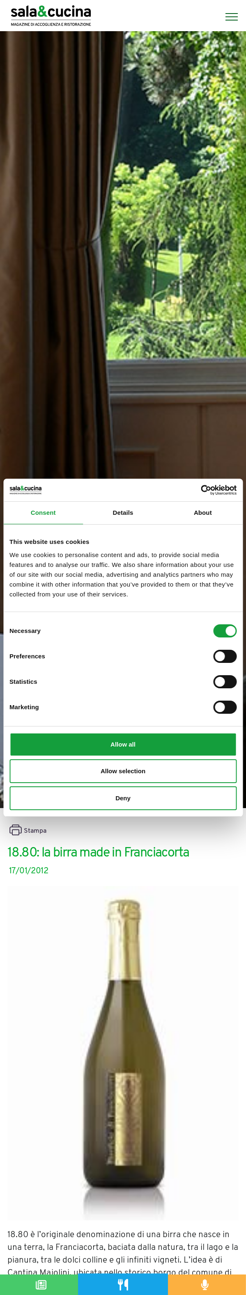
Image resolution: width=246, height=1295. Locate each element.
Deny (123, 798)
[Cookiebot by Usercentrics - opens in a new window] (201, 490)
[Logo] (51, 17)
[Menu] (227, 17)
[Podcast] (205, 1284)
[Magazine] (41, 1284)
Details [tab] (123, 512)
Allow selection (123, 770)
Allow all (123, 744)
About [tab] (203, 512)
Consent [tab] (43, 512)
